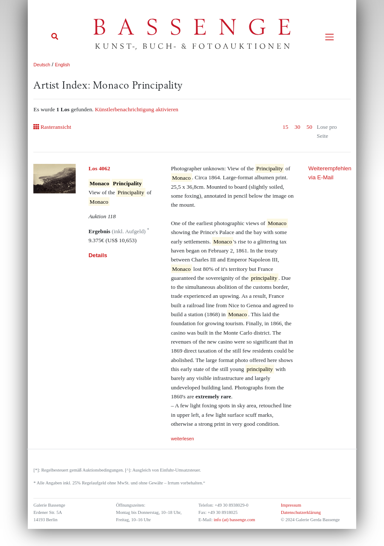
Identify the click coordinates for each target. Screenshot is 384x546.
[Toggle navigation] (329, 37)
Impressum (291, 505)
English (62, 64)
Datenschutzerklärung (301, 512)
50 (309, 127)
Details (98, 255)
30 (297, 127)
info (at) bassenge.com (234, 519)
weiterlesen (182, 438)
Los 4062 (99, 168)
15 (285, 127)
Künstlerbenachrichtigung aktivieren (136, 109)
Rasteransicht (52, 127)
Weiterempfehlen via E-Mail (329, 173)
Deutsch (41, 64)
